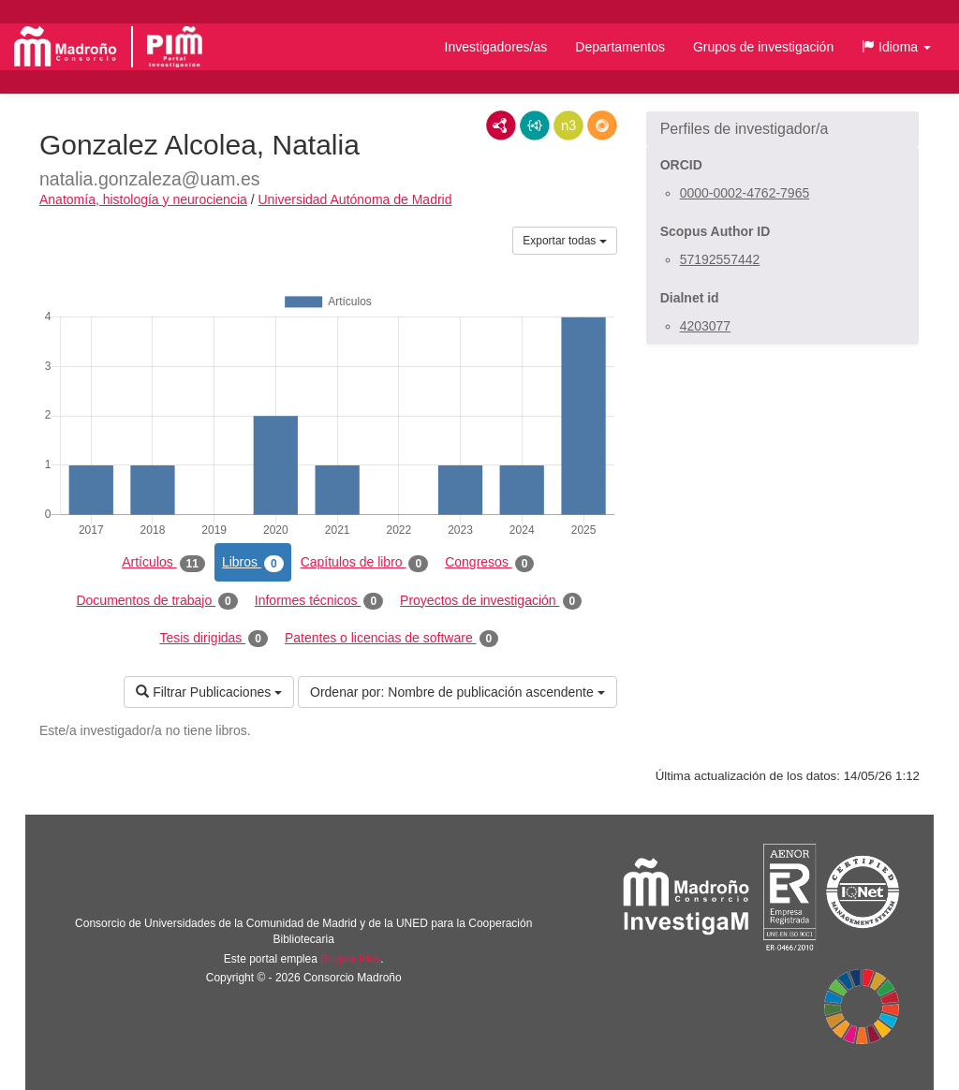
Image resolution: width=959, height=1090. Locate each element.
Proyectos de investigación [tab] (491, 601)
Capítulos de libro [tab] (365, 562)
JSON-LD (535, 125)
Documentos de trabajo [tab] (156, 601)
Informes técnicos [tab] (319, 601)
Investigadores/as (496, 46)
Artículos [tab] (163, 562)
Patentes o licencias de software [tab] (391, 638)
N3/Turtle (568, 125)
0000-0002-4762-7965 (745, 192)
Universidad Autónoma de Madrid (354, 199)
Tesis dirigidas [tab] (213, 638)
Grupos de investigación (763, 46)
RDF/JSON (602, 125)
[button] (896, 46)
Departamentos (620, 46)
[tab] (782, 129)
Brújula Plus (350, 958)
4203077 (705, 325)
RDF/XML (501, 125)
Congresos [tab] (489, 562)
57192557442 (720, 259)
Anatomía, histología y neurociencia (143, 199)
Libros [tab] (253, 562)
